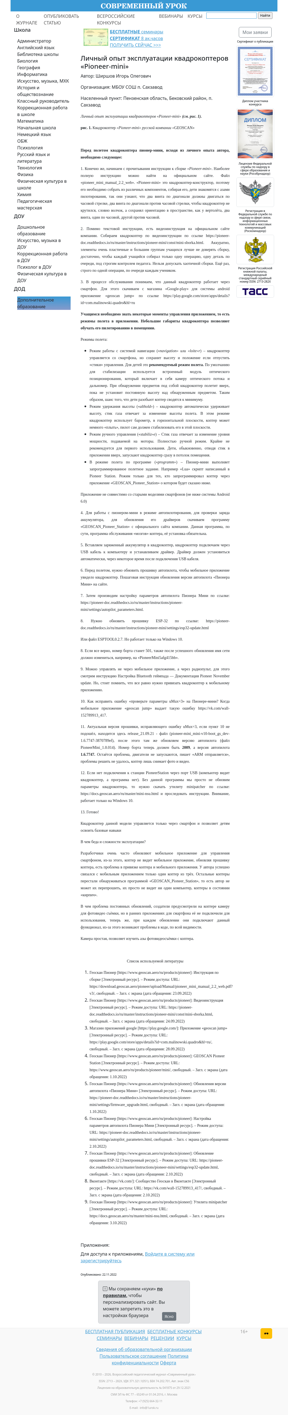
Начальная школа (36, 128)
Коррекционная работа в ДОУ (42, 257)
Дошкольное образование (31, 230)
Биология (27, 61)
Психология (30, 148)
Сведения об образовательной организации (144, 1349)
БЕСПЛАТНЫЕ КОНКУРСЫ (174, 1331)
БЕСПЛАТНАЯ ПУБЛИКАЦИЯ (115, 1331)
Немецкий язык (34, 134)
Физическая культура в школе (42, 184)
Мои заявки (255, 32)
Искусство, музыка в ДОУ (39, 243)
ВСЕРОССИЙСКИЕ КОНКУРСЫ (116, 19)
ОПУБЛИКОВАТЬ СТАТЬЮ (61, 19)
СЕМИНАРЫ (109, 1338)
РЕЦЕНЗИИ (162, 1338)
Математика (30, 121)
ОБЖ (22, 141)
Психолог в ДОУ (34, 267)
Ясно (169, 1316)
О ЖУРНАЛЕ (26, 19)
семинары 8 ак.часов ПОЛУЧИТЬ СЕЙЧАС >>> (136, 38)
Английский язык (35, 48)
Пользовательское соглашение (133, 1356)
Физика (25, 174)
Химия (24, 194)
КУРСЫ (195, 16)
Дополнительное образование (35, 303)
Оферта (168, 1363)
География (28, 68)
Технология (29, 168)
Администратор (34, 41)
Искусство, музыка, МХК (43, 81)
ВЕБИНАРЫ (171, 16)
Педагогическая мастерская (34, 204)
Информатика (32, 74)
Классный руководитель (43, 101)
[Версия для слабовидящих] (266, 1333)
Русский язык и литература (33, 157)
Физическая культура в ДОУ (42, 277)
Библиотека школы (38, 54)
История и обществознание (35, 91)
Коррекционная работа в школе (42, 111)
